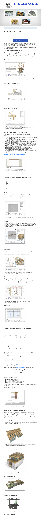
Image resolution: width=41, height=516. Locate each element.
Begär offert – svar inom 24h (20, 40)
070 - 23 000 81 (35, 6)
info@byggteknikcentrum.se (23, 361)
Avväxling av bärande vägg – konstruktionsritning (14, 154)
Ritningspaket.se (20, 364)
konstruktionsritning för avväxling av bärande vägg (13, 350)
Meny (20, 28)
